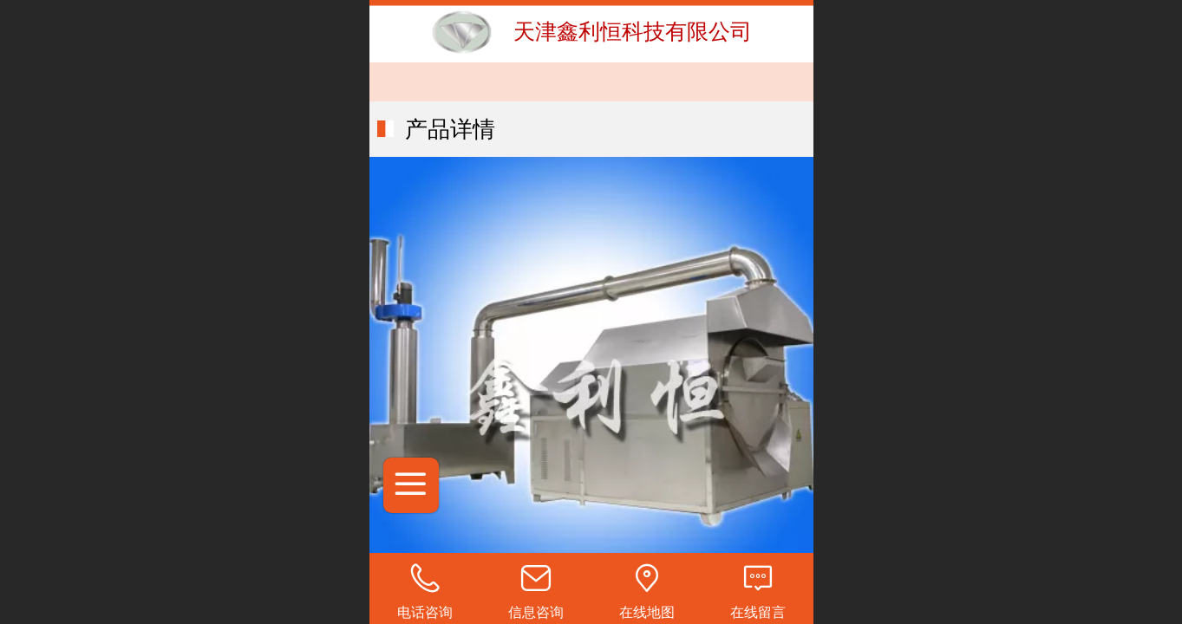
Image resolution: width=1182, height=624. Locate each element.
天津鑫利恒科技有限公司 (632, 31)
